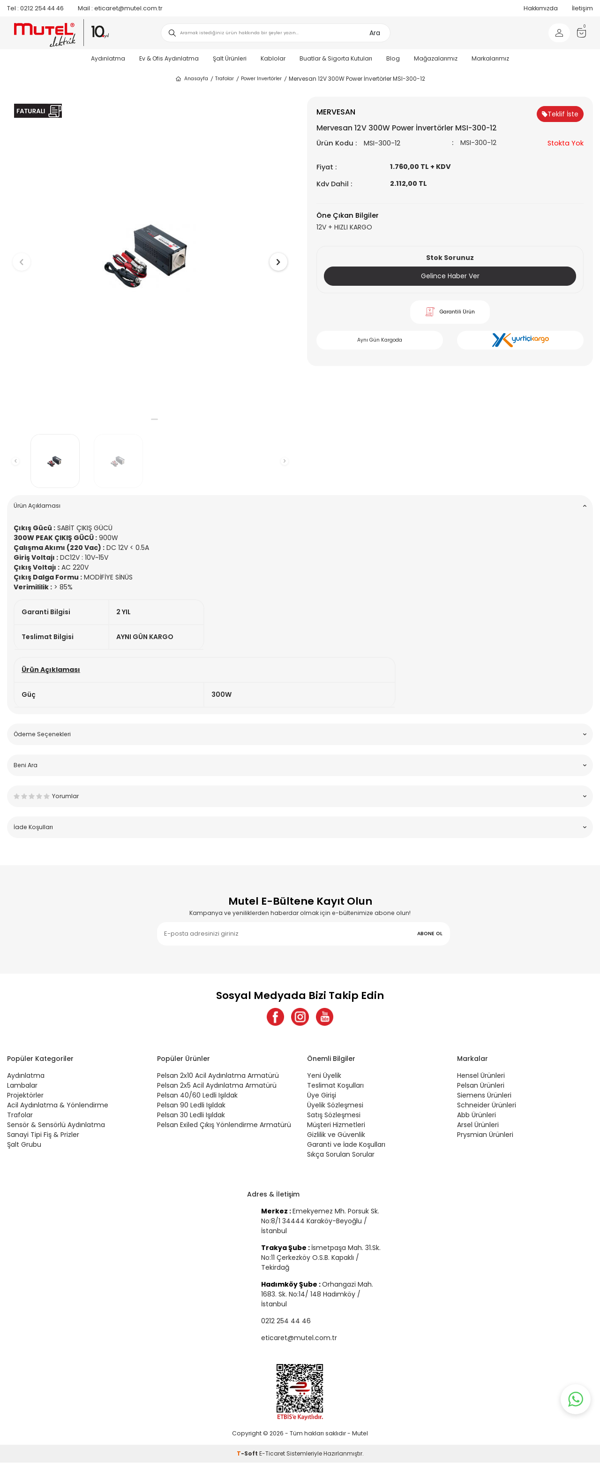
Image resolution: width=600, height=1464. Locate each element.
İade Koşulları (300, 827)
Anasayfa (191, 79)
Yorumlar (300, 796)
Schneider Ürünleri (486, 1106)
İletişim (582, 8)
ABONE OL (429, 933)
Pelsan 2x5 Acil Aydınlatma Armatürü (217, 1086)
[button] (145, 419)
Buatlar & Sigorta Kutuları (336, 58)
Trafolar (224, 78)
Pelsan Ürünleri (480, 1086)
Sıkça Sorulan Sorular (341, 1155)
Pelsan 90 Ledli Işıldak (191, 1106)
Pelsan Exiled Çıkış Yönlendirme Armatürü (224, 1125)
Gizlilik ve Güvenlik (336, 1135)
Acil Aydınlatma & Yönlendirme (57, 1106)
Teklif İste (560, 114)
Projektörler (25, 1096)
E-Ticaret (272, 1455)
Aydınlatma (108, 58)
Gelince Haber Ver (450, 276)
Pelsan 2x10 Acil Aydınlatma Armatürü (218, 1076)
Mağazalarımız (436, 58)
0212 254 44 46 (35, 8)
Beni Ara (300, 765)
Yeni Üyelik (324, 1076)
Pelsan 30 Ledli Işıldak (191, 1116)
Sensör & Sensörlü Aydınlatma (56, 1125)
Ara (374, 33)
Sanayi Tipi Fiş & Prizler (43, 1135)
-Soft (248, 1455)
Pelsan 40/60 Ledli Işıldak (197, 1096)
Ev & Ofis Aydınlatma (169, 58)
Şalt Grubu (24, 1145)
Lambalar (22, 1086)
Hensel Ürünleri (481, 1076)
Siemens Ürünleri (484, 1096)
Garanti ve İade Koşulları (346, 1145)
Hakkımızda (541, 8)
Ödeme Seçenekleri (300, 734)
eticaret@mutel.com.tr (120, 8)
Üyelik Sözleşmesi (335, 1106)
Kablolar (273, 58)
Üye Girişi (321, 1096)
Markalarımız (490, 58)
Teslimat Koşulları (335, 1086)
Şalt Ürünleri (230, 58)
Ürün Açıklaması (300, 506)
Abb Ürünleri (476, 1116)
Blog (393, 58)
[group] (150, 254)
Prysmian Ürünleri (485, 1135)
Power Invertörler (261, 78)
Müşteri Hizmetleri (336, 1125)
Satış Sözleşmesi (333, 1116)
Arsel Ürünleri (478, 1125)
